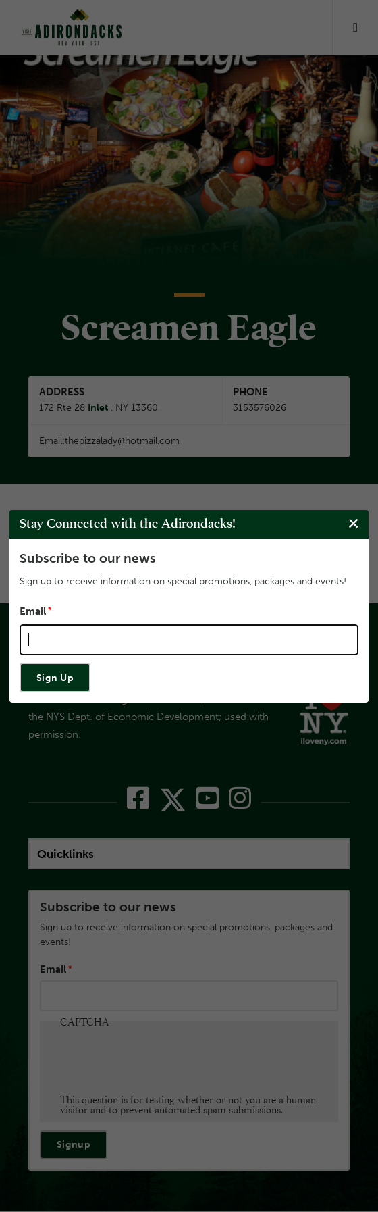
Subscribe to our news (88, 558)
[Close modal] (353, 524)
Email (33, 611)
